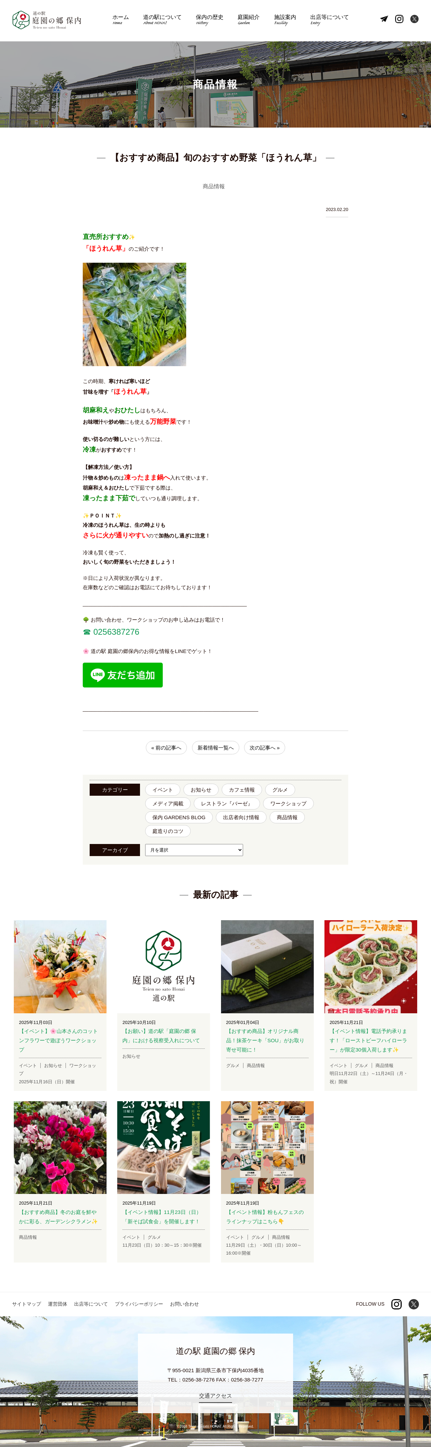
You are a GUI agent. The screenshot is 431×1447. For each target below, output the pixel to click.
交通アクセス (215, 1396)
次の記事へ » (265, 748)
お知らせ (201, 790)
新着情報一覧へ (216, 748)
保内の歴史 (210, 20)
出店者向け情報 (241, 817)
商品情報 (287, 817)
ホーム (123, 20)
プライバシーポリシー (139, 1304)
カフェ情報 (242, 790)
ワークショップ (288, 803)
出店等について (327, 20)
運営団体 (57, 1304)
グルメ (280, 790)
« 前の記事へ (166, 748)
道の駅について (163, 20)
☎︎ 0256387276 (111, 631)
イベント (162, 790)
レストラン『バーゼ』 (227, 803)
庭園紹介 (248, 20)
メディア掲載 (167, 803)
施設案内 (283, 20)
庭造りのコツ (167, 831)
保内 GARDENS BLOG (179, 817)
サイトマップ (26, 1304)
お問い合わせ (184, 1304)
